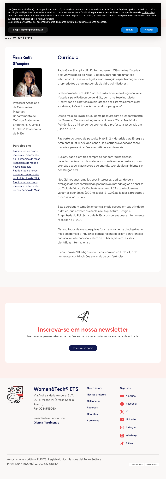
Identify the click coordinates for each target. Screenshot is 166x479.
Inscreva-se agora (83, 348)
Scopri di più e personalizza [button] (28, 29)
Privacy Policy (136, 464)
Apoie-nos (93, 420)
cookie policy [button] (148, 12)
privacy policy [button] (128, 9)
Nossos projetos (96, 394)
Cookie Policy (152, 464)
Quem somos (94, 388)
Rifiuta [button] (129, 29)
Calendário (93, 401)
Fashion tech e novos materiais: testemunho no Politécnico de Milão (26, 155)
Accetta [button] (149, 29)
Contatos (92, 414)
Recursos (92, 407)
